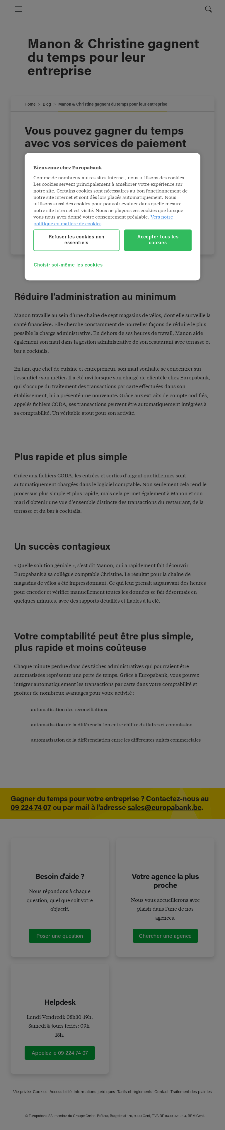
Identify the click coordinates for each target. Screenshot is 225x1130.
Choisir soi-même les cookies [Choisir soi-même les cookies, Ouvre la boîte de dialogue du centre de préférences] (68, 265)
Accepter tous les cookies (158, 240)
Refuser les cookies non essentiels (76, 240)
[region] (112, 217)
